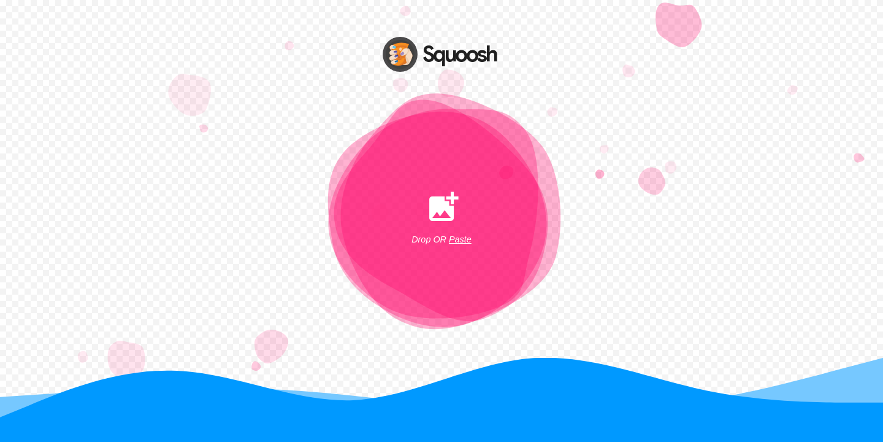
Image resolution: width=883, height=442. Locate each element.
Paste (460, 239)
